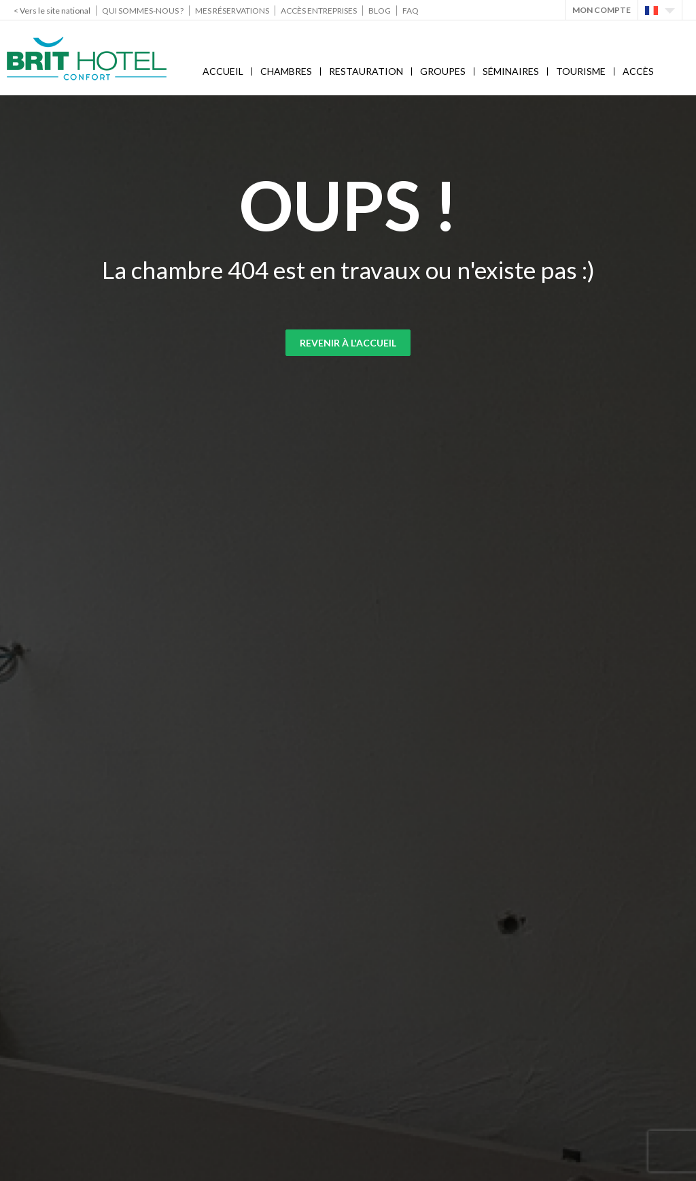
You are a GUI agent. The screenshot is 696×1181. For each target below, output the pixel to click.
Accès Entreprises (319, 10)
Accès (638, 71)
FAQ (410, 10)
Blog (379, 10)
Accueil (223, 71)
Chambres (286, 71)
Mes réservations (232, 10)
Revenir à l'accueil (348, 343)
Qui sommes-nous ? (143, 10)
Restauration (366, 71)
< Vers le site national (52, 10)
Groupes (443, 71)
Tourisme (581, 71)
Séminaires (511, 71)
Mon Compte (601, 10)
